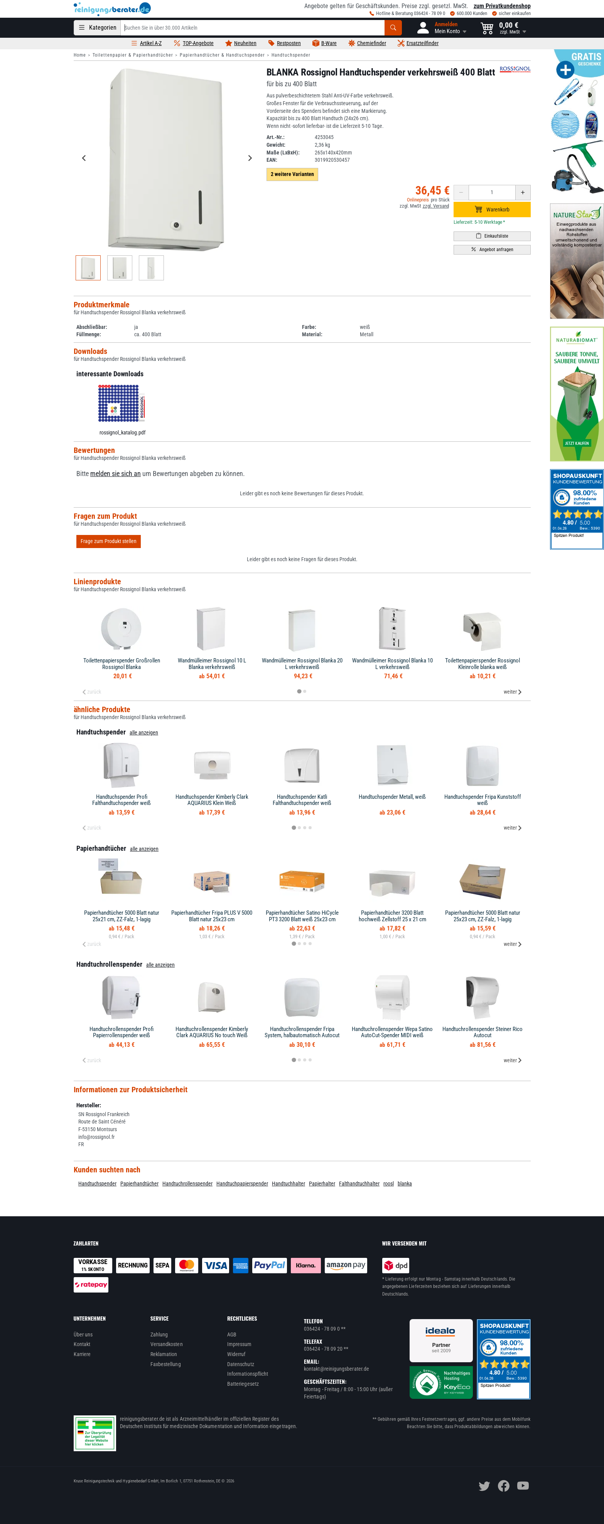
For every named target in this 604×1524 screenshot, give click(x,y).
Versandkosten (166, 1344)
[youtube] (523, 1486)
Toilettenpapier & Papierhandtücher (133, 55)
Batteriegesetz (243, 1384)
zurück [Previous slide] (91, 692)
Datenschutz (240, 1364)
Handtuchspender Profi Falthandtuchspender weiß (121, 800)
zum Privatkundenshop (502, 6)
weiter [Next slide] (513, 692)
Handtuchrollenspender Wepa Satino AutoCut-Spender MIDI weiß (392, 1032)
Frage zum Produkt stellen (109, 541)
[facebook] (503, 1486)
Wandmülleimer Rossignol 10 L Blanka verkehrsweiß (212, 664)
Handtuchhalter (288, 1183)
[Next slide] (250, 158)
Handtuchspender (291, 55)
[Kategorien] (97, 27)
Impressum (239, 1344)
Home (80, 55)
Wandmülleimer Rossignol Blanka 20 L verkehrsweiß (302, 664)
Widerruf (236, 1354)
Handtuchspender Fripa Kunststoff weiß (482, 800)
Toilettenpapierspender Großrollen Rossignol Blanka (121, 664)
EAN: (272, 160)
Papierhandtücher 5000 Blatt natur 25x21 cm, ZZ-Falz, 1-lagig (121, 916)
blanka (405, 1183)
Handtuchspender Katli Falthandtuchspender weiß (302, 800)
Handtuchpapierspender (242, 1183)
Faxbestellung (165, 1364)
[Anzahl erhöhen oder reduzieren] (492, 192)
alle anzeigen (144, 732)
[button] (441, 27)
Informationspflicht (247, 1374)
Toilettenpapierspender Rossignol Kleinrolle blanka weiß (482, 664)
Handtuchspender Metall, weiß (392, 796)
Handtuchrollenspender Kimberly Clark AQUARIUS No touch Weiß (211, 1032)
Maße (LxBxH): (283, 152)
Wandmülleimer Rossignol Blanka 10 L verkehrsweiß (392, 664)
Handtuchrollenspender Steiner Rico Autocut (482, 1032)
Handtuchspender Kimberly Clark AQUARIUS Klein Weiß (211, 800)
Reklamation (163, 1354)
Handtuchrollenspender (187, 1183)
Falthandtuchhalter (359, 1183)
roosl (388, 1183)
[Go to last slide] (84, 158)
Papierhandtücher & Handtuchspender (222, 55)
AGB (231, 1334)
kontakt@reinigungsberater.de (336, 1369)
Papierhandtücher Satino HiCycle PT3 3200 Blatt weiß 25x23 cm (302, 916)
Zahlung (159, 1334)
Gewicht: (276, 145)
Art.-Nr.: (276, 137)
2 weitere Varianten (292, 174)
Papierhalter (322, 1183)
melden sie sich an (115, 474)
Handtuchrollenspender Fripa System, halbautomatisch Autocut (302, 1032)
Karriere (82, 1354)
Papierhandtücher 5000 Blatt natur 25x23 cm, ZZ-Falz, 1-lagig (482, 916)
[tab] (299, 691)
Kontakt (82, 1344)
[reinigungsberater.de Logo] (112, 9)
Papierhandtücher (139, 1183)
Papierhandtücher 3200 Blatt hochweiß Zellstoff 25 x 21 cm (392, 916)
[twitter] (484, 1486)
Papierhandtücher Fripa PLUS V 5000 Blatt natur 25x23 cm (211, 916)
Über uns (83, 1334)
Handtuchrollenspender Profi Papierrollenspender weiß (121, 1032)
